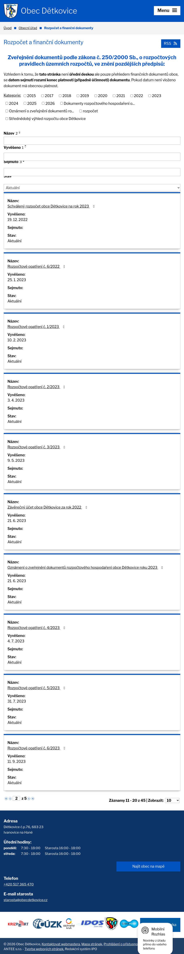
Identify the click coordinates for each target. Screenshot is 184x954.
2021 (120, 95)
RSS (170, 43)
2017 (49, 95)
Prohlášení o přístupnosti (122, 943)
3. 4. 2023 (15, 400)
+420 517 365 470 (19, 884)
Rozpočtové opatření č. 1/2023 (36, 327)
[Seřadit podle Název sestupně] (20, 133)
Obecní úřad (28, 28)
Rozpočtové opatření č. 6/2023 (37, 748)
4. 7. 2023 (15, 641)
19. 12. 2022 (17, 220)
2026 (50, 103)
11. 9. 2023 (16, 761)
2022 (138, 95)
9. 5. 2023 (15, 460)
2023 (156, 95)
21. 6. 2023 (16, 521)
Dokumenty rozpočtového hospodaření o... (99, 103)
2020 (102, 95)
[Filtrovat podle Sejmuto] (92, 172)
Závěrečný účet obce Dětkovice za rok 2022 (47, 507)
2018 (66, 95)
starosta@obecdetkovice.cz (26, 900)
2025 (32, 103)
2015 (31, 95)
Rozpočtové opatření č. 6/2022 (37, 266)
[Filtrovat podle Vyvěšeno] (92, 157)
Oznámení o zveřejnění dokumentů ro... (41, 111)
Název (11, 133)
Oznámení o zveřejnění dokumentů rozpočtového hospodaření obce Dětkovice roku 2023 (85, 567)
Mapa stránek (91, 943)
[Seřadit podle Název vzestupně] (20, 131)
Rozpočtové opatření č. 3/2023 (37, 447)
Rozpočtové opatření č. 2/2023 (37, 387)
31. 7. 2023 (16, 701)
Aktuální (14, 241)
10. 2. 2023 (16, 340)
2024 (13, 103)
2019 (84, 95)
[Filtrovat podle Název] (92, 141)
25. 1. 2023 (16, 280)
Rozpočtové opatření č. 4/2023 (37, 628)
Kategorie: (12, 95)
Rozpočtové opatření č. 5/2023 (37, 688)
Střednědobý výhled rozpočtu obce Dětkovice (47, 119)
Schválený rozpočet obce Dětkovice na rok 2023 (51, 206)
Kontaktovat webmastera (61, 943)
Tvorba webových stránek (43, 948)
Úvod (8, 28)
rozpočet (90, 111)
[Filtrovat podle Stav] (92, 187)
